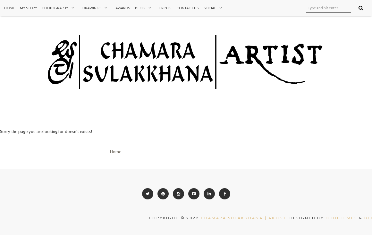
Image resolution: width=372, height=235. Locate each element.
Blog (144, 8)
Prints (165, 8)
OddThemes (344, 217)
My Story (28, 8)
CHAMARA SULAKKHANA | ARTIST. (247, 217)
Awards (122, 8)
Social (214, 8)
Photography (59, 8)
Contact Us (187, 8)
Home (9, 8)
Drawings (96, 8)
